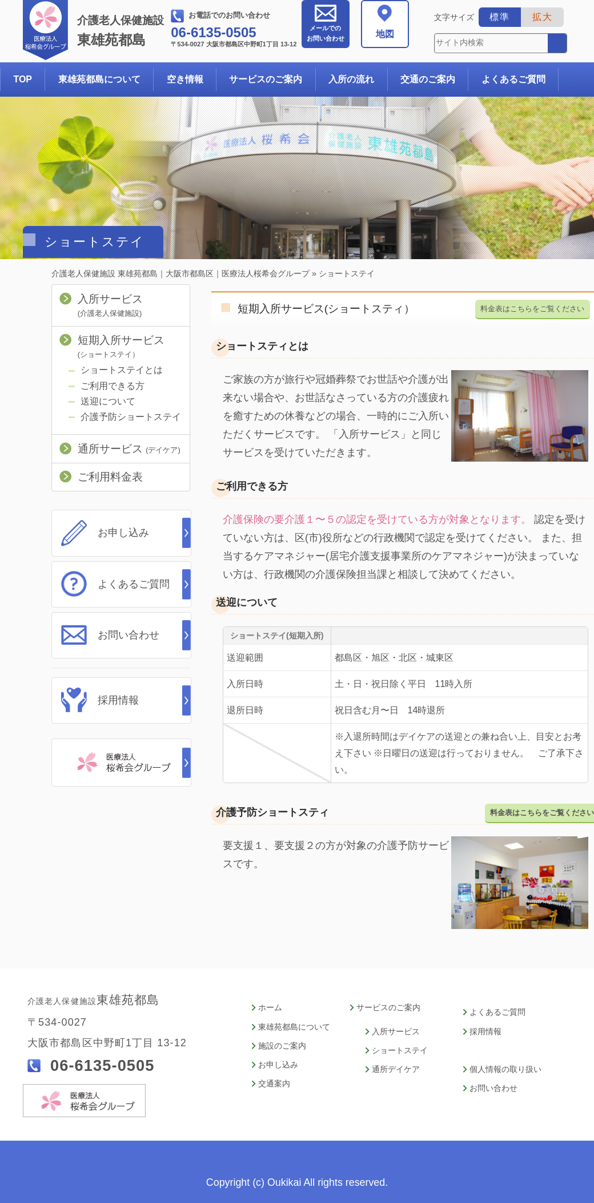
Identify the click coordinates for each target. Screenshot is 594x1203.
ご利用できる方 (113, 386)
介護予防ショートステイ (131, 417)
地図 (385, 34)
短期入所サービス (121, 346)
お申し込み (123, 532)
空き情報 (185, 79)
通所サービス (129, 449)
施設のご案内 (282, 1044)
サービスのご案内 (265, 79)
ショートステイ (400, 1049)
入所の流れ (351, 79)
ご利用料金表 (110, 477)
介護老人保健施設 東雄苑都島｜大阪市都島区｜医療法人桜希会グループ (180, 273)
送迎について (108, 401)
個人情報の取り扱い (505, 1067)
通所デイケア (396, 1067)
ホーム (270, 1007)
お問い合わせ (325, 33)
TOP (22, 79)
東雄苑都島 (122, 30)
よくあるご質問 (513, 79)
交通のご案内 (427, 79)
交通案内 (274, 1081)
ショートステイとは (122, 370)
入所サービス (110, 305)
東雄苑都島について (99, 79)
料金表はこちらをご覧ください (532, 308)
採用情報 (118, 698)
